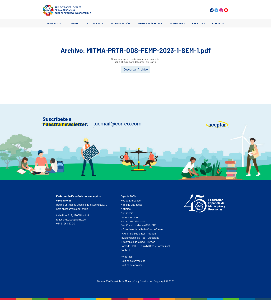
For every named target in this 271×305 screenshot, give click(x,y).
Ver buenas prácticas (133, 221)
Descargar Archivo (135, 69)
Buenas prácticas (149, 23)
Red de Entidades (131, 200)
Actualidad (94, 23)
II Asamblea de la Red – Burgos (138, 241)
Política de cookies (132, 264)
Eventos (197, 23)
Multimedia (127, 212)
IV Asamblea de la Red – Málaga (138, 233)
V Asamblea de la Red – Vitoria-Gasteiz (143, 229)
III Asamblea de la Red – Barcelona (140, 237)
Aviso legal (127, 256)
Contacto (218, 23)
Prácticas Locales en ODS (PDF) (139, 225)
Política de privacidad (133, 260)
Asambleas (176, 23)
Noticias (126, 208)
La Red (74, 23)
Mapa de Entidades (131, 204)
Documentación (120, 23)
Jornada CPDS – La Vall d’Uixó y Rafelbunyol (145, 245)
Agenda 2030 (54, 23)
